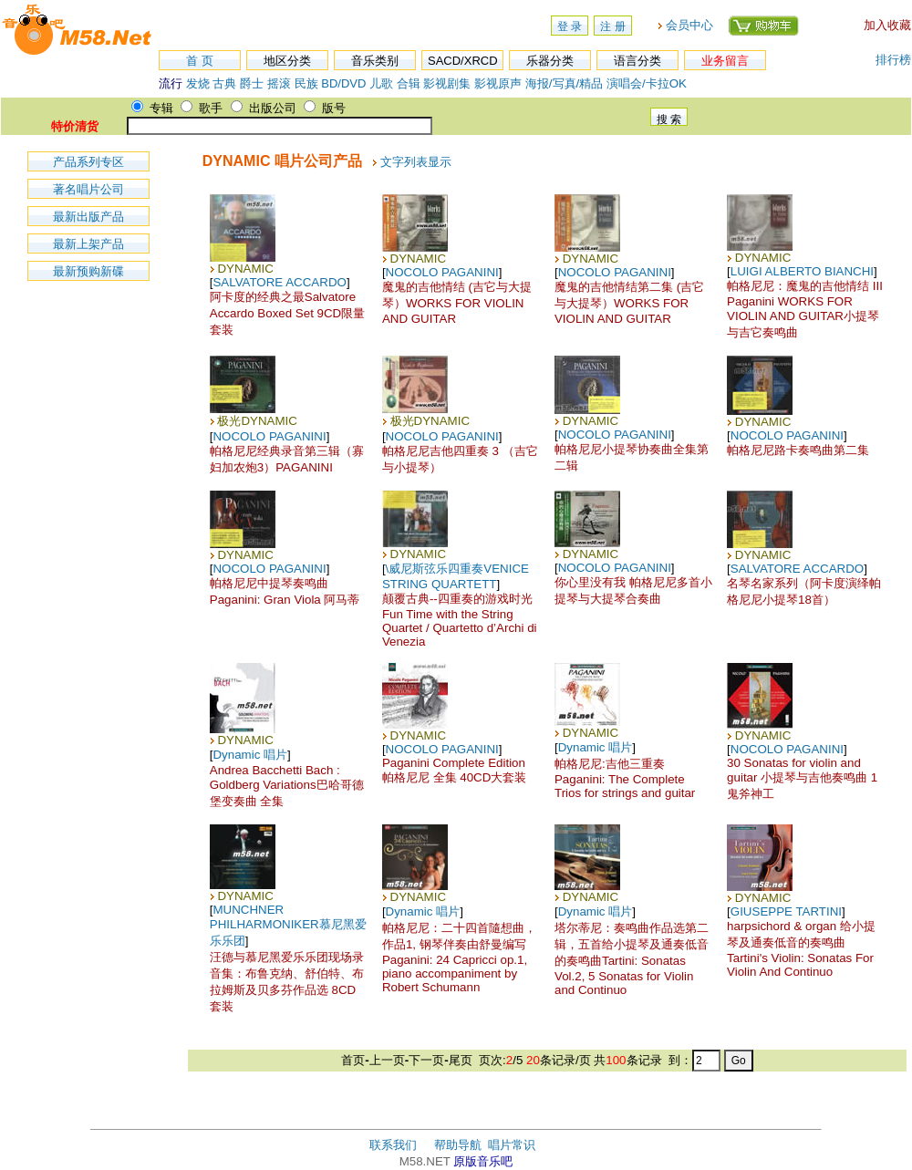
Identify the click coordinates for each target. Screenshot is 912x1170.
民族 (306, 83)
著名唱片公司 (88, 189)
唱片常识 (511, 1145)
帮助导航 (458, 1145)
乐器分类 (550, 60)
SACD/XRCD (463, 60)
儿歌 (381, 83)
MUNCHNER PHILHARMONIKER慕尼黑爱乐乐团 (288, 925)
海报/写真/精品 (564, 83)
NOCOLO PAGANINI (442, 272)
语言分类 (637, 60)
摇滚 (281, 83)
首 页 (199, 60)
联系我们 (393, 1145)
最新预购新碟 (88, 271)
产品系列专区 (88, 162)
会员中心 (689, 25)
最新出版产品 (88, 216)
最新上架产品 (88, 244)
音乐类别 (375, 60)
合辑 (408, 83)
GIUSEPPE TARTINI (786, 911)
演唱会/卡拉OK (646, 83)
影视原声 (498, 83)
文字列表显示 (415, 162)
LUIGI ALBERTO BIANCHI (802, 271)
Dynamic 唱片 (249, 754)
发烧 (198, 83)
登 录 (569, 26)
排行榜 (893, 60)
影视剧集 (447, 83)
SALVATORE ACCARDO (279, 282)
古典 (224, 83)
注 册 (612, 26)
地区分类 (287, 60)
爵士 (252, 83)
